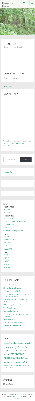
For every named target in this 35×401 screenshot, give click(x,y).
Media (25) (7, 227)
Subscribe (25, 159)
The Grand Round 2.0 (11, 308)
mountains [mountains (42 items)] (17, 354)
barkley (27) (7, 249)
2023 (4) (6, 261)
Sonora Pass (6, 87)
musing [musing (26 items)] (20, 357)
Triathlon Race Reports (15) (13, 231)
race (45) (6, 236)
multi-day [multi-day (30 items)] (9, 357)
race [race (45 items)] (24, 361)
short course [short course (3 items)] (14, 365)
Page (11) (6, 212)
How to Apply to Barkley (12, 285)
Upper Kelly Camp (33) (11, 224)
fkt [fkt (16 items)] (26, 347)
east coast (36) (8, 243)
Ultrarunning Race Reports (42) (14, 221)
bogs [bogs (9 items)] (20, 344)
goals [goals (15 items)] (8, 350)
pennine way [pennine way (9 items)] (16, 362)
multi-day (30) (8, 246)
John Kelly (19, 47)
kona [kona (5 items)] (13, 351)
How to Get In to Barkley (12, 288)
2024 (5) (6, 258)
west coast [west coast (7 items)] (7, 368)
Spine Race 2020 (9, 319)
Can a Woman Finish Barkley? (13, 323)
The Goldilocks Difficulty (12, 291)
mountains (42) (8, 240)
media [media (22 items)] (6, 354)
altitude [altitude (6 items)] (6, 344)
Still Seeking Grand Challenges (14, 305)
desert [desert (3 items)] (23, 344)
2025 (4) (6, 255)
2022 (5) (6, 264)
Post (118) (6, 209)
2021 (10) (6, 267)
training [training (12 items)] (20, 365)
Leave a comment (11, 78)
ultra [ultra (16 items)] (27, 365)
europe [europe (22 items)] (14, 347)
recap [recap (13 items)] (5, 365)
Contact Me (7, 172)
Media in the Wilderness (12, 326)
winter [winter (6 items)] (13, 368)
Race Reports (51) (9, 218)
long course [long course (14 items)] (20, 350)
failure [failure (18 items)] (21, 347)
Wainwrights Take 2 (10, 311)
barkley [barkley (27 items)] (13, 343)
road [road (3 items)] (10, 365)
